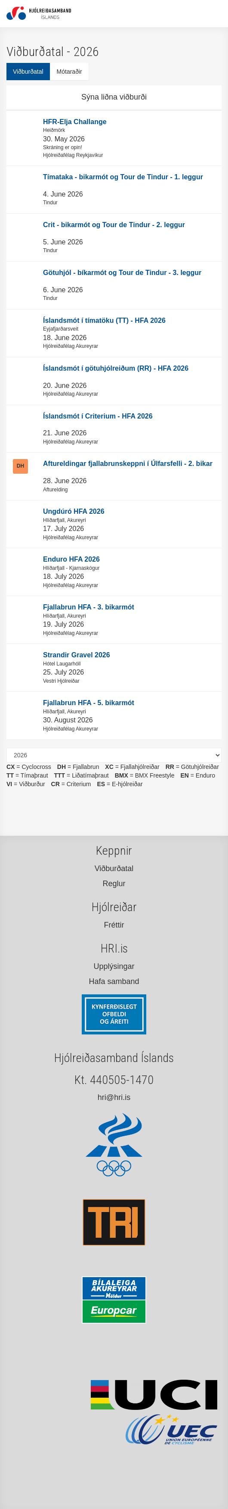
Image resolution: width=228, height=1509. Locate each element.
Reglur (113, 883)
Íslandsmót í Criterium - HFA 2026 (98, 416)
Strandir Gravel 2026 (76, 655)
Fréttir (114, 925)
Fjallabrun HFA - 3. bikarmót (88, 607)
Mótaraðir (69, 71)
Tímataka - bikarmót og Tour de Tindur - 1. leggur (123, 177)
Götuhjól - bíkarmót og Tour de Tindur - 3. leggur (122, 272)
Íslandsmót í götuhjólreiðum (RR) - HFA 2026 (115, 368)
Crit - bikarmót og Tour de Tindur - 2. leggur (114, 224)
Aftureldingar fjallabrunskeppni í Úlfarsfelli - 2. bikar (128, 463)
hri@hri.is (114, 1097)
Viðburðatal (28, 71)
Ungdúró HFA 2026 (74, 511)
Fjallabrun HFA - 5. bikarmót (88, 702)
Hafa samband (114, 981)
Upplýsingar (113, 966)
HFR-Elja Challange (75, 121)
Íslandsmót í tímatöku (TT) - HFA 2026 (104, 320)
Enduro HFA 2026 (71, 559)
